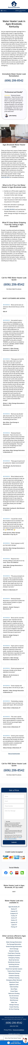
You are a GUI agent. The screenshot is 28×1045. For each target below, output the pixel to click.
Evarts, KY (14, 916)
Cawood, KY (14, 909)
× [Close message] (21, 1037)
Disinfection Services (14, 960)
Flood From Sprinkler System (14, 967)
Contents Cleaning (14, 974)
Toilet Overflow (14, 985)
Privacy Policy (8, 1028)
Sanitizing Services (14, 962)
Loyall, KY (14, 923)
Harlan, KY (14, 918)
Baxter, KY (14, 907)
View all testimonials (14, 752)
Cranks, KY (14, 914)
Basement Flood (14, 980)
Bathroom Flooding (14, 991)
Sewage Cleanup (14, 1003)
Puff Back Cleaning (14, 976)
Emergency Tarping (14, 956)
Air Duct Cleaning (14, 1007)
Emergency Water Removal (14, 978)
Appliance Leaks (14, 983)
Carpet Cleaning (14, 1005)
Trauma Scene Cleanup (13, 969)
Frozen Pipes (14, 989)
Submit (14, 840)
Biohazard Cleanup (14, 971)
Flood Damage (14, 996)
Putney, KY (14, 925)
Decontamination (14, 965)
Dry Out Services (14, 994)
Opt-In (7, 827)
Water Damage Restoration (14, 940)
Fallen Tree (14, 1000)
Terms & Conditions (13, 836)
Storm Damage (14, 947)
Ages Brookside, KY (14, 905)
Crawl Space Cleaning (14, 951)
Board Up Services (14, 958)
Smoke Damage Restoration (14, 945)
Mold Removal (14, 998)
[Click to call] (14, 1043)
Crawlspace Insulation (14, 953)
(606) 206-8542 (20, 10)
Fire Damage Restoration (14, 942)
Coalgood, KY (14, 911)
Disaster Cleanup (14, 949)
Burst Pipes (14, 987)
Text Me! (8, 819)
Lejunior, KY (14, 920)
